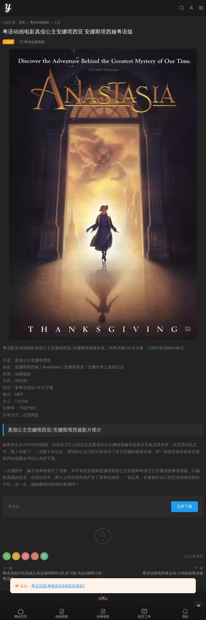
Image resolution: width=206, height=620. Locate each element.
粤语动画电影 (34, 42)
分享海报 (193, 556)
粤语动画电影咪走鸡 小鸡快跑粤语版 (172, 573)
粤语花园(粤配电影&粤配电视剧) (58, 586)
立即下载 (184, 506)
